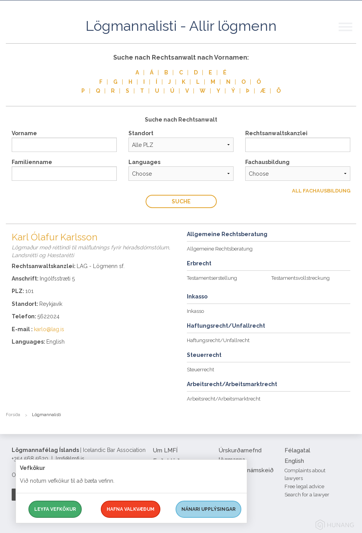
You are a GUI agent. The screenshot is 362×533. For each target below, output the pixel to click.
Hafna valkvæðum (131, 509)
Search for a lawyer (307, 495)
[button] (350, 35)
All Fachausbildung (321, 191)
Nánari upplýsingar (208, 509)
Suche (181, 201)
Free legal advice (304, 486)
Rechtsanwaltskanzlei (276, 133)
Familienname (32, 162)
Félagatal (297, 450)
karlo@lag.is (49, 329)
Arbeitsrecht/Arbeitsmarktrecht (223, 399)
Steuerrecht (200, 369)
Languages (144, 162)
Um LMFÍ (165, 450)
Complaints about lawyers (305, 475)
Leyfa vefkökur (55, 509)
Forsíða (13, 414)
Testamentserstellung (212, 278)
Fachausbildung (267, 162)
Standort (140, 133)
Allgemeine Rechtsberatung (220, 249)
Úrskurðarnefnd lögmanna (240, 455)
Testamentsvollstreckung (300, 278)
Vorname (24, 133)
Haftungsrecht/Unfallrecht (218, 340)
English (294, 460)
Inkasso (195, 311)
